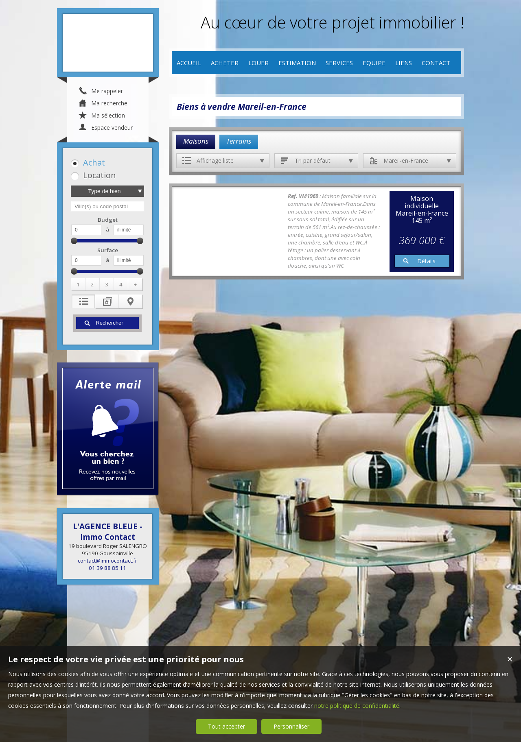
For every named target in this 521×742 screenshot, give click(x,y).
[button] (106, 162)
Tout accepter (226, 726)
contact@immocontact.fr (107, 560)
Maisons (195, 141)
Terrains (238, 141)
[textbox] (107, 206)
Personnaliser (291, 726)
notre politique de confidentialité (356, 705)
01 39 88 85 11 (107, 568)
